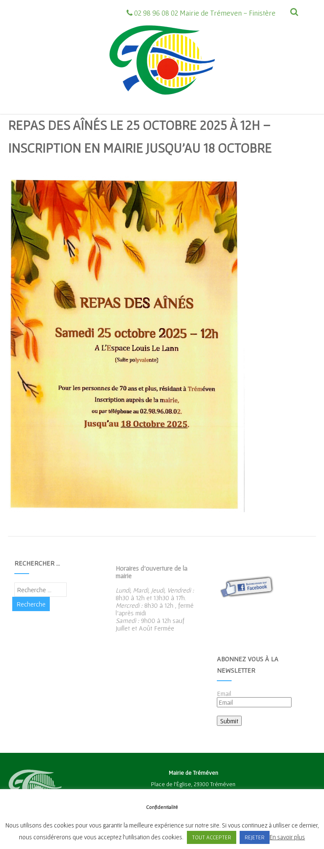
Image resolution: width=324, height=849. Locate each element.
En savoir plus (287, 837)
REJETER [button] (255, 837)
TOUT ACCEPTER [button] (211, 837)
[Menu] (284, 31)
